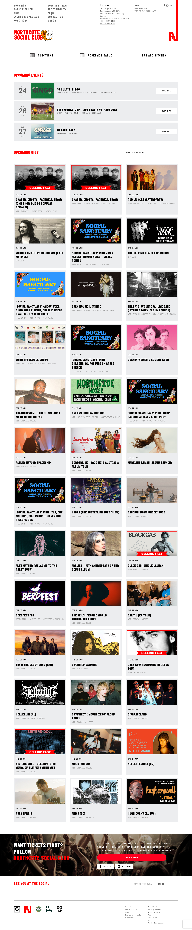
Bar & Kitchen (23, 9)
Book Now (20, 5)
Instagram (124, 866)
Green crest (38, 909)
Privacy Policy (154, 910)
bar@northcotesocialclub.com (114, 18)
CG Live (59, 909)
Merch (52, 20)
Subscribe (132, 857)
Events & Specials (26, 16)
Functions (21, 20)
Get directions (107, 23)
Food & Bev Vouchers (156, 923)
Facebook (105, 866)
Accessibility (57, 9)
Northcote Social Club (34, 35)
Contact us (55, 16)
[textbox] (152, 152)
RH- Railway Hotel (49, 909)
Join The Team (57, 5)
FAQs (51, 13)
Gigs (17, 13)
